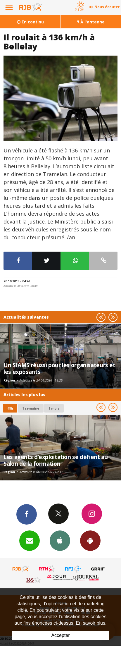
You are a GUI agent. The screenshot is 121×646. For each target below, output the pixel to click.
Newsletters (29, 540)
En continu (30, 22)
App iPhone (60, 540)
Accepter (60, 635)
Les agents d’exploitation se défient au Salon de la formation (56, 460)
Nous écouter (107, 6)
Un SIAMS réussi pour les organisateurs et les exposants (59, 368)
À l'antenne (91, 22)
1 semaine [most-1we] (30, 408)
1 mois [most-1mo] (54, 408)
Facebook (26, 514)
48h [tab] (10, 408)
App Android (90, 540)
